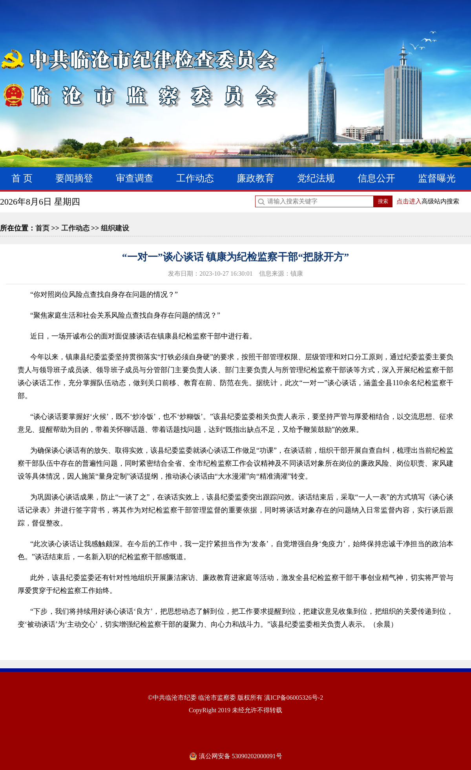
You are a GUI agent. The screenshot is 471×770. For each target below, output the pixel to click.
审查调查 (134, 178)
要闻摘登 (74, 178)
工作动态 (195, 178)
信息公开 (376, 178)
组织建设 (115, 228)
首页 (42, 228)
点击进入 (409, 201)
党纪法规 (316, 178)
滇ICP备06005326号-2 (293, 697)
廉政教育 (255, 178)
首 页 (22, 178)
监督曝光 (437, 178)
